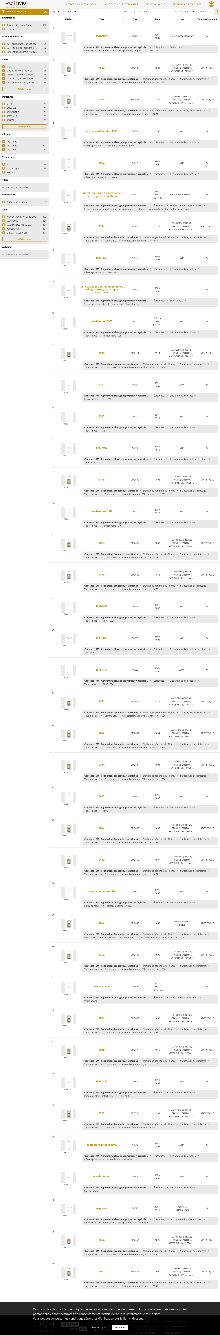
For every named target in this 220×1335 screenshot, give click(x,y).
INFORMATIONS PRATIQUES (187, 4)
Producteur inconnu (16, 201)
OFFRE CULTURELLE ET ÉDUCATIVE (121, 4)
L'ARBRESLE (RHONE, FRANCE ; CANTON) (27, 74)
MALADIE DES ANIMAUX (18, 224)
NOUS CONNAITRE (155, 4)
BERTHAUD (12, 116)
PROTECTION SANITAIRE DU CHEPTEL (25, 216)
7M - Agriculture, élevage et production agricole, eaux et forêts (38, 43)
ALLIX (9, 104)
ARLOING (11, 108)
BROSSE (10, 120)
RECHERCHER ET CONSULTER (81, 4)
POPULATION (13, 228)
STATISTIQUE (13, 168)
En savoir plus (99, 1327)
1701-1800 (11, 141)
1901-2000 (11, 149)
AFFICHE (10, 172)
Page (125, 11)
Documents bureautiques (19, 25)
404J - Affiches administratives (21, 51)
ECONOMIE (12, 220)
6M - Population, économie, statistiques (26, 47)
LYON (9, 66)
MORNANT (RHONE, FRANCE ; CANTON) (26, 78)
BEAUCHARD (12, 112)
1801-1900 (11, 145)
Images (10, 29)
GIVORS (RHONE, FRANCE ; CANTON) (25, 70)
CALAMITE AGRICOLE (17, 232)
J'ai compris (120, 1327)
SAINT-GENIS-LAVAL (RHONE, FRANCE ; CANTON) (31, 82)
